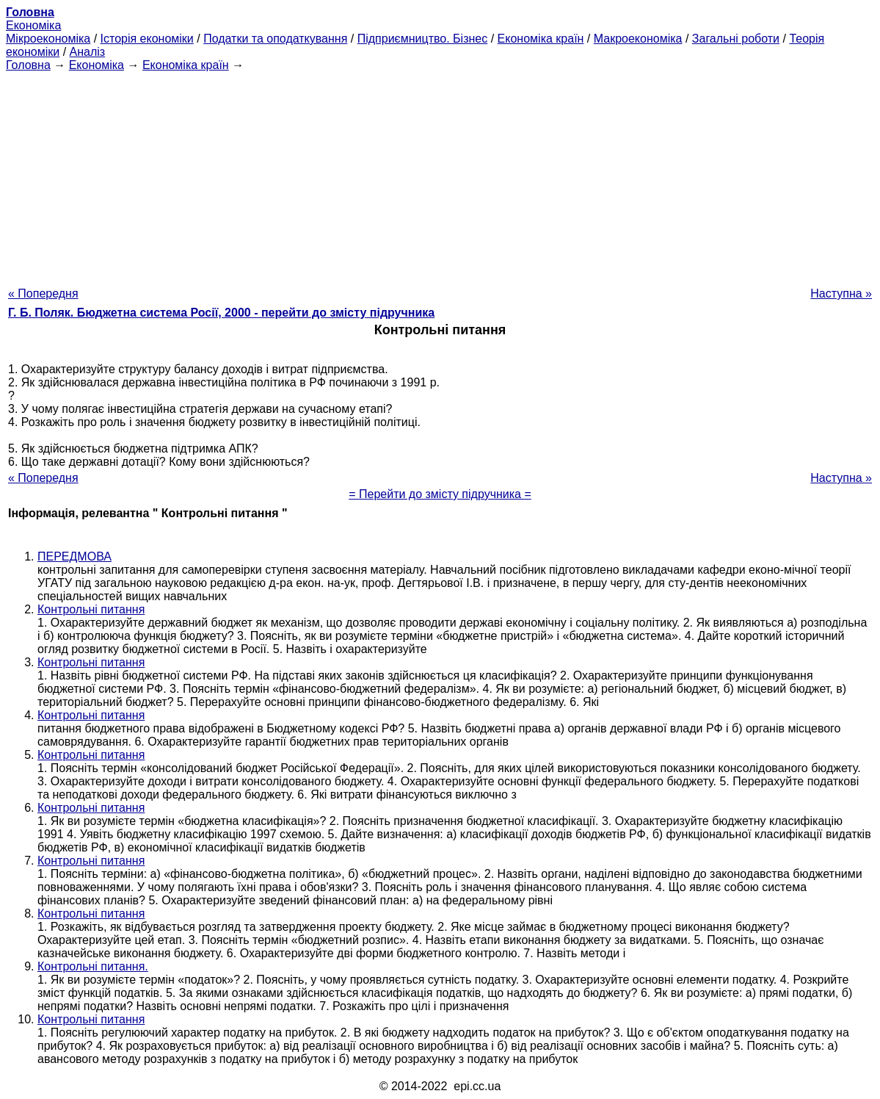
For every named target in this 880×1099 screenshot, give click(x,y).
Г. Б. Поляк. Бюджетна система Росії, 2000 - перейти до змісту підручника (221, 312)
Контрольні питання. (92, 966)
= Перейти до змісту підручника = (440, 494)
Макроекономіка (638, 38)
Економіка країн (541, 38)
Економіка (33, 25)
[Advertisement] (440, 175)
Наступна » (841, 293)
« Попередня (43, 293)
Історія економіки (147, 38)
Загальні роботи (735, 38)
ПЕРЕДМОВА (74, 556)
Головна (28, 65)
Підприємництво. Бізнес (422, 38)
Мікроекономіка (48, 38)
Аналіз (88, 52)
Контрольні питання (91, 609)
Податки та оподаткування (275, 38)
